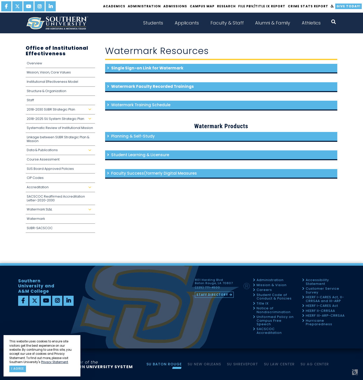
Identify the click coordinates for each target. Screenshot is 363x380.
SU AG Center (314, 364)
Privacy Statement (54, 362)
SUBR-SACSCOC (40, 228)
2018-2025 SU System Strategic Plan (60, 120)
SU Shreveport (242, 364)
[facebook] (6, 6)
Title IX (263, 304)
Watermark (36, 218)
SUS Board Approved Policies (50, 169)
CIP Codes (35, 178)
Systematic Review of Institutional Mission (60, 128)
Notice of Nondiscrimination (274, 310)
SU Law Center (279, 364)
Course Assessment (43, 159)
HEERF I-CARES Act (322, 306)
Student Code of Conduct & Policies (274, 297)
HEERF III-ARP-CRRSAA (325, 316)
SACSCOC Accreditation (269, 331)
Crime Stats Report (308, 6)
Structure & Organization (46, 91)
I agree (17, 369)
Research (226, 6)
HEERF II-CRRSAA (320, 311)
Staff (30, 100)
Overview (34, 63)
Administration (144, 6)
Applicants (187, 23)
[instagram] (40, 6)
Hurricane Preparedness (319, 322)
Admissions (175, 6)
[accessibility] (332, 6)
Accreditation (60, 188)
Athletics (311, 23)
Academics (114, 6)
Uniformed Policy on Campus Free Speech (275, 320)
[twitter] (17, 6)
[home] (57, 23)
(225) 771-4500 (207, 287)
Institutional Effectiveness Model (52, 81)
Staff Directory (212, 295)
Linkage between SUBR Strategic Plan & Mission (58, 139)
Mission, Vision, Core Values (49, 72)
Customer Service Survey (322, 290)
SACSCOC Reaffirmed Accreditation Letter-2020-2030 (56, 198)
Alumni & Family (272, 23)
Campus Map (202, 6)
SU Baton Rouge (164, 364)
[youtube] (28, 6)
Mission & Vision (272, 285)
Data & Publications (60, 151)
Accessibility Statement (317, 282)
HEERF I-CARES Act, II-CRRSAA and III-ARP (325, 299)
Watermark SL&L (60, 210)
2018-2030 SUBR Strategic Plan (60, 111)
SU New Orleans (204, 364)
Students (153, 23)
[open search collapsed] (333, 21)
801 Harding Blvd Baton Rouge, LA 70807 (214, 281)
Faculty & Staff (227, 23)
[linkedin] (51, 6)
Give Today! (348, 6)
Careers (264, 290)
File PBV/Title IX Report (261, 6)
